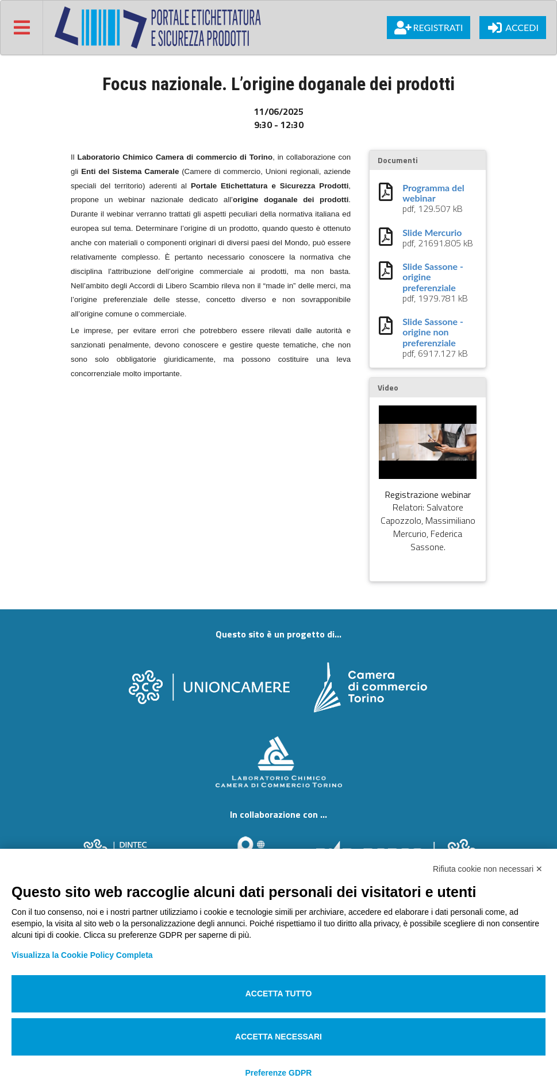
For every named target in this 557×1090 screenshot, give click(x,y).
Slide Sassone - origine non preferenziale (432, 332)
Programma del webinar (433, 193)
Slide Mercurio (432, 232)
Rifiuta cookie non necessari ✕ (488, 868)
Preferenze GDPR (278, 1072)
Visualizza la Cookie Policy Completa (82, 955)
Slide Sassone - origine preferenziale (432, 277)
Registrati (428, 27)
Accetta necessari (278, 1036)
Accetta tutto (278, 993)
